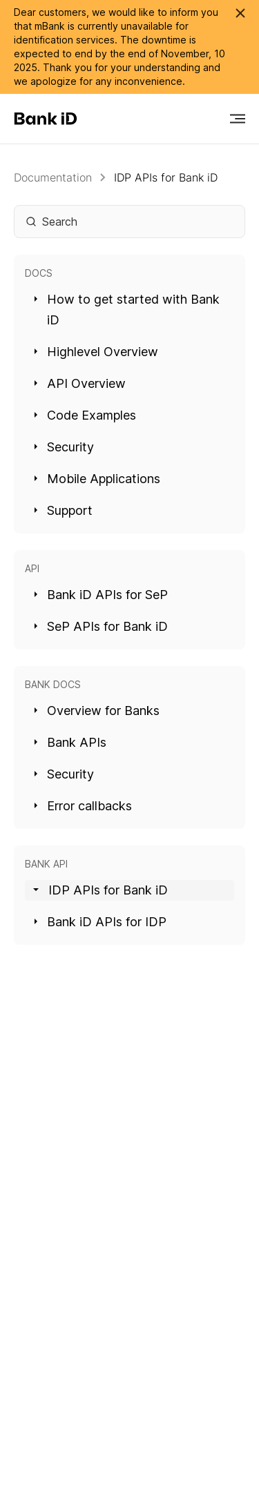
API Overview (80, 383)
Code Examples (85, 415)
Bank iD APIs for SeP (101, 594)
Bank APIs (70, 742)
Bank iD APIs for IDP (100, 921)
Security (64, 447)
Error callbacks (83, 806)
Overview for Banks (97, 710)
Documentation (53, 177)
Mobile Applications (97, 478)
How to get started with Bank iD (127, 309)
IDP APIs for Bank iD (166, 177)
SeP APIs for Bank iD (101, 626)
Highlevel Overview (96, 351)
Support (64, 510)
